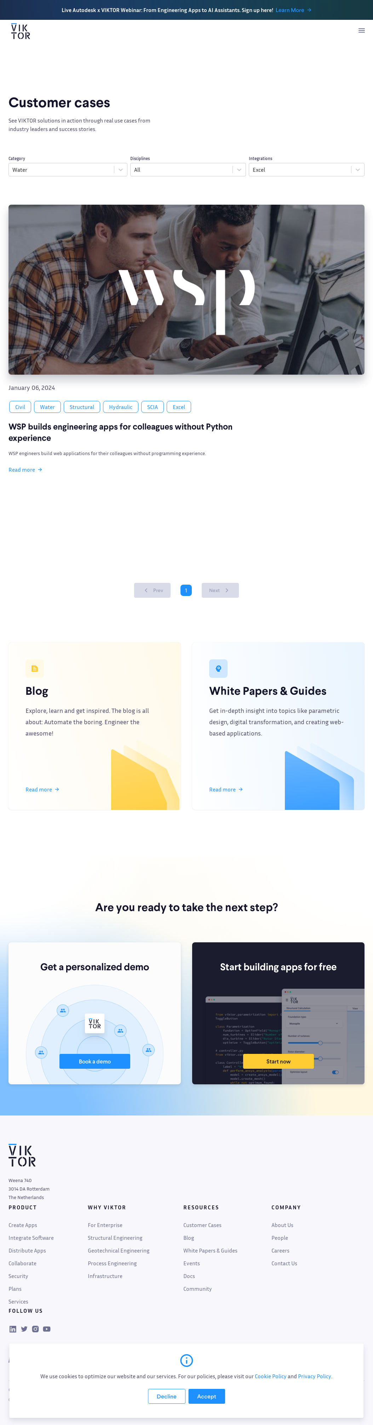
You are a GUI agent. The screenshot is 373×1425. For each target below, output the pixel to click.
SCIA (152, 406)
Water (47, 406)
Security (18, 1275)
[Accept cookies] (206, 1396)
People (279, 1237)
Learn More (294, 10)
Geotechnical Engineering (118, 1250)
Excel (179, 406)
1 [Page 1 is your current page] (186, 590)
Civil (20, 406)
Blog (188, 1237)
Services (18, 1301)
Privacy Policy (314, 1376)
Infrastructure (105, 1275)
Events (191, 1263)
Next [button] (222, 590)
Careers (280, 1250)
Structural (82, 406)
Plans (15, 1288)
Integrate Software (31, 1237)
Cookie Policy (271, 1376)
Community (197, 1288)
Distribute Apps (27, 1250)
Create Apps (22, 1224)
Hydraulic (120, 406)
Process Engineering (112, 1263)
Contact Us (284, 1263)
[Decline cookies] (166, 1396)
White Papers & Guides (210, 1250)
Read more (25, 469)
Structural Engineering (115, 1237)
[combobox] (12, 169)
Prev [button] (151, 590)
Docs (189, 1275)
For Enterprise (105, 1224)
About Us (282, 1224)
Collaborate (22, 1263)
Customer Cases (202, 1224)
